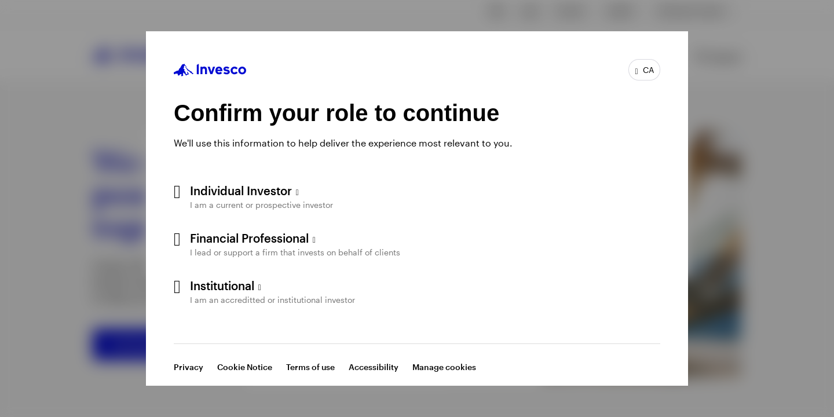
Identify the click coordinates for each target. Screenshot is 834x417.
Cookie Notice (244, 367)
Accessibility (373, 367)
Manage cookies (444, 367)
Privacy (188, 367)
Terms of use (310, 367)
